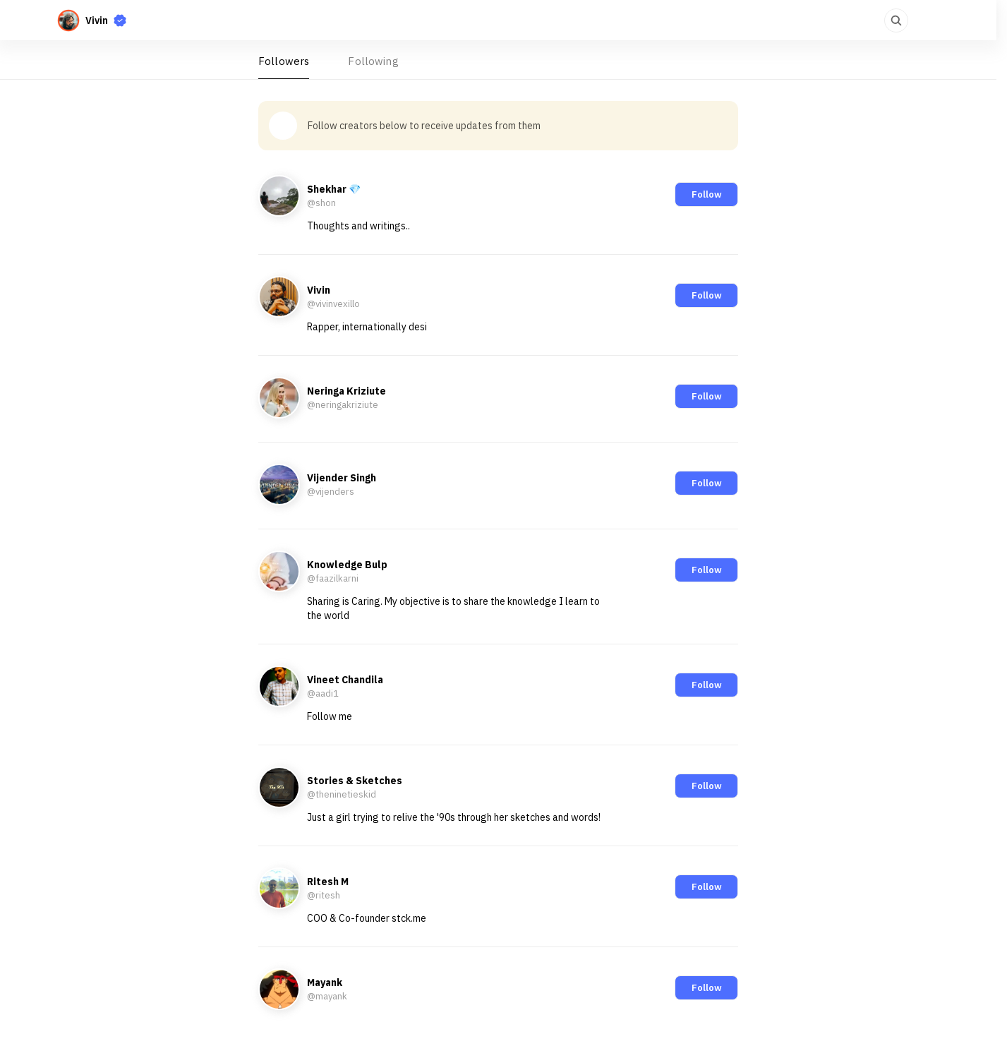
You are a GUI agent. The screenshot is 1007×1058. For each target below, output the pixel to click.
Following (373, 61)
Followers (283, 61)
